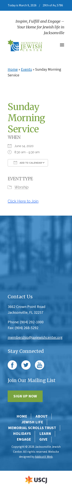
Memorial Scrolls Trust (32, 428)
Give (43, 439)
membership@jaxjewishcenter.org (35, 337)
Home (13, 69)
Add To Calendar (28, 162)
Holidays (22, 433)
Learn (45, 433)
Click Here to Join (23, 201)
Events (26, 69)
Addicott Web (44, 457)
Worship (21, 187)
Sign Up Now (25, 396)
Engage (24, 439)
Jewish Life (32, 422)
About (42, 416)
